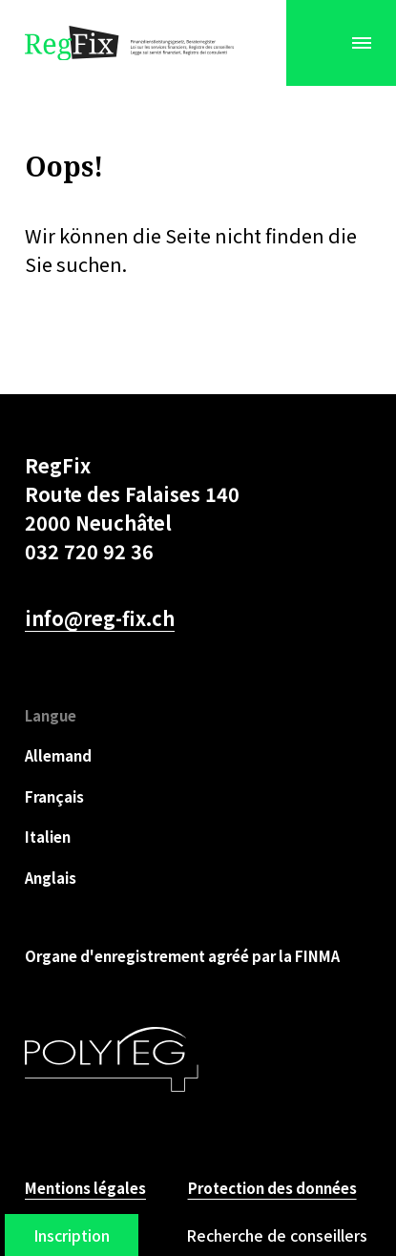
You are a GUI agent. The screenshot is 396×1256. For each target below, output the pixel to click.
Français (54, 796)
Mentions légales (85, 1188)
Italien (48, 837)
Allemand (58, 755)
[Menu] (361, 43)
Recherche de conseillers (276, 1235)
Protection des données (272, 1188)
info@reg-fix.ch (100, 618)
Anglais (50, 878)
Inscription (71, 1235)
